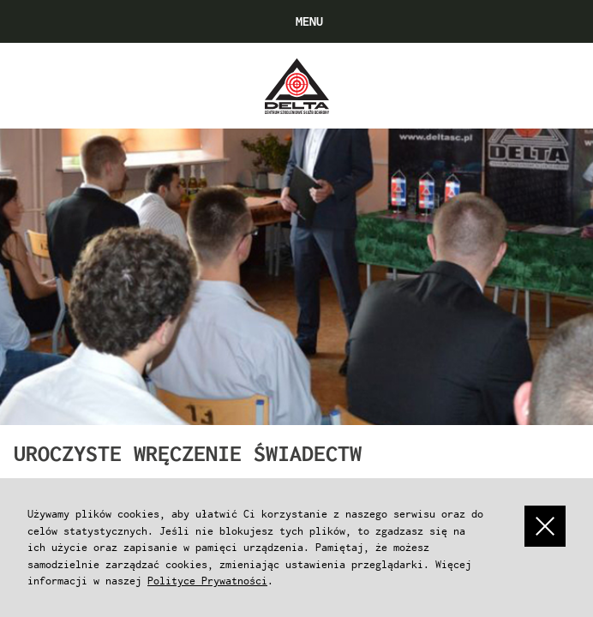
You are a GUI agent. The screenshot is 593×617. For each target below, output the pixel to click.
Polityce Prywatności (207, 580)
